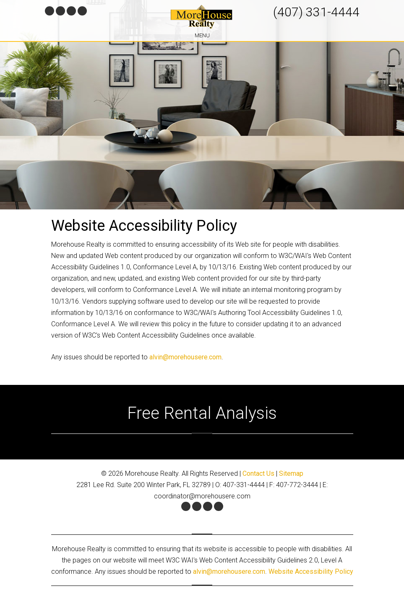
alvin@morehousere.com (185, 357)
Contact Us (258, 473)
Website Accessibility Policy (310, 571)
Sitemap (291, 473)
